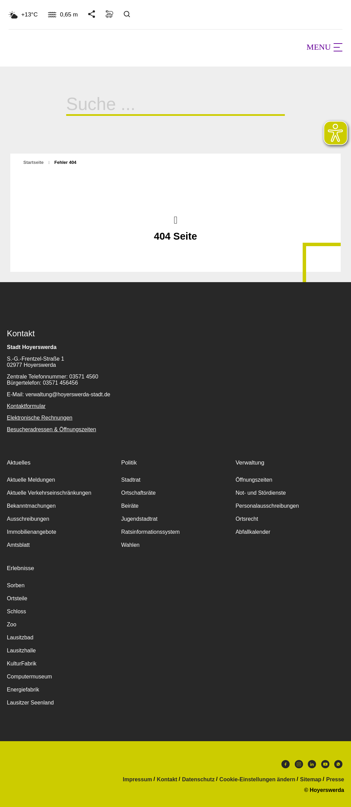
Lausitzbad (20, 637)
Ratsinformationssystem (150, 532)
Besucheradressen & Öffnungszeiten (51, 429)
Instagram (299, 764)
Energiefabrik (23, 689)
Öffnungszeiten (253, 480)
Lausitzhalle (21, 650)
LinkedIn (312, 764)
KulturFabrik (21, 663)
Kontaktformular (26, 406)
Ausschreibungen (28, 519)
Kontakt (167, 779)
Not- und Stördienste (260, 493)
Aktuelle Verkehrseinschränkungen (49, 493)
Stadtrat (131, 480)
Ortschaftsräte (138, 493)
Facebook (285, 764)
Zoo (11, 624)
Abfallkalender (252, 532)
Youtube (325, 764)
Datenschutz (198, 779)
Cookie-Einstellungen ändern (257, 779)
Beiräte (130, 506)
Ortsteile (17, 598)
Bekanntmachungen (31, 506)
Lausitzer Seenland (30, 703)
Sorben (16, 585)
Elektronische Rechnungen (39, 418)
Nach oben (175, 219)
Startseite (33, 162)
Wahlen (130, 545)
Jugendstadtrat (139, 519)
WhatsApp (338, 764)
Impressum (137, 779)
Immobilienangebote (31, 532)
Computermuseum (29, 676)
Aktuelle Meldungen (31, 480)
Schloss (16, 611)
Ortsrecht (246, 519)
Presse (335, 779)
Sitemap (310, 779)
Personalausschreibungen (267, 506)
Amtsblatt (18, 545)
